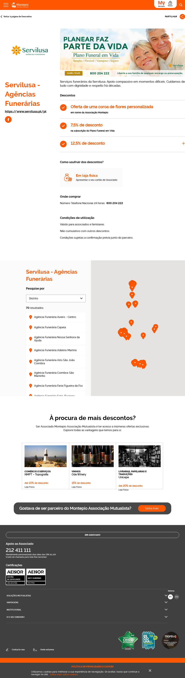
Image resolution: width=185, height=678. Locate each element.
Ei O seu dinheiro (16, 617)
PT (170, 597)
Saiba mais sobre (64, 674)
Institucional (14, 610)
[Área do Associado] (165, 4)
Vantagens (12, 602)
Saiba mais (152, 508)
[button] (126, 337)
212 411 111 (18, 550)
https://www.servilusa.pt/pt (25, 111)
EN (176, 597)
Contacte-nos (18, 649)
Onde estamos (47, 649)
